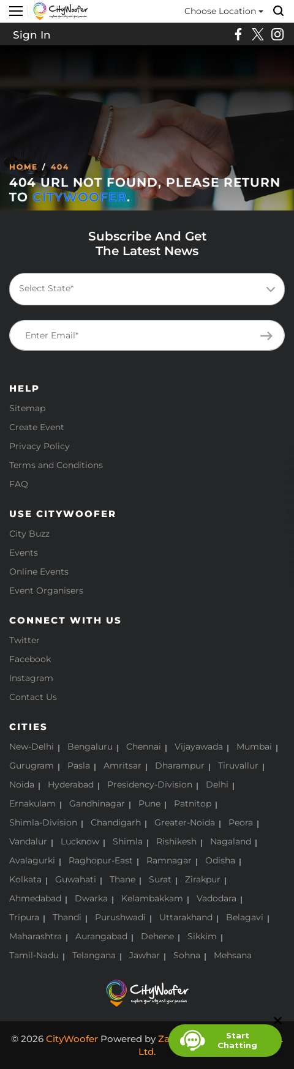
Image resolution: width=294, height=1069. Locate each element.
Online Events (39, 571)
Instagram (31, 677)
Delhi (217, 784)
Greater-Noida (184, 822)
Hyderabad (71, 784)
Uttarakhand (186, 917)
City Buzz (29, 533)
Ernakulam (32, 803)
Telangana (94, 955)
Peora (240, 822)
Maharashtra (35, 936)
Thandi (67, 917)
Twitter (24, 640)
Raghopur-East (101, 860)
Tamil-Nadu (34, 955)
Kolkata (25, 879)
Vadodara (216, 898)
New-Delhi (31, 746)
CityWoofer (79, 197)
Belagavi (244, 917)
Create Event (36, 427)
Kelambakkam (152, 898)
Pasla (78, 765)
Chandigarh (116, 822)
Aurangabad (101, 936)
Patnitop (192, 803)
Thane (122, 879)
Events (23, 552)
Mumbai (254, 746)
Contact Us (33, 696)
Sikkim (202, 936)
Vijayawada (199, 746)
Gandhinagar (97, 803)
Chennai (143, 746)
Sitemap (27, 408)
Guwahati (75, 879)
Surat (160, 879)
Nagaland (230, 841)
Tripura (24, 917)
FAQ (18, 484)
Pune (149, 803)
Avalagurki (32, 860)
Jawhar (144, 955)
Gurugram (31, 765)
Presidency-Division (149, 784)
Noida (21, 784)
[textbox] (144, 288)
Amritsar (122, 765)
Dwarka (91, 898)
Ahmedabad (35, 898)
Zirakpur (203, 879)
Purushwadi (120, 917)
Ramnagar (169, 860)
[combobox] (147, 289)
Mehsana (233, 955)
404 (60, 166)
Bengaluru (90, 746)
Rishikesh (176, 841)
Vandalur (28, 841)
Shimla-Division (43, 822)
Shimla (128, 841)
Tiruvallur (238, 765)
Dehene (157, 936)
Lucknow (80, 841)
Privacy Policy (39, 446)
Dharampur (180, 765)
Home (23, 166)
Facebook (30, 659)
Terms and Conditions (56, 465)
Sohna (186, 955)
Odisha (220, 860)
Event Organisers (46, 590)
